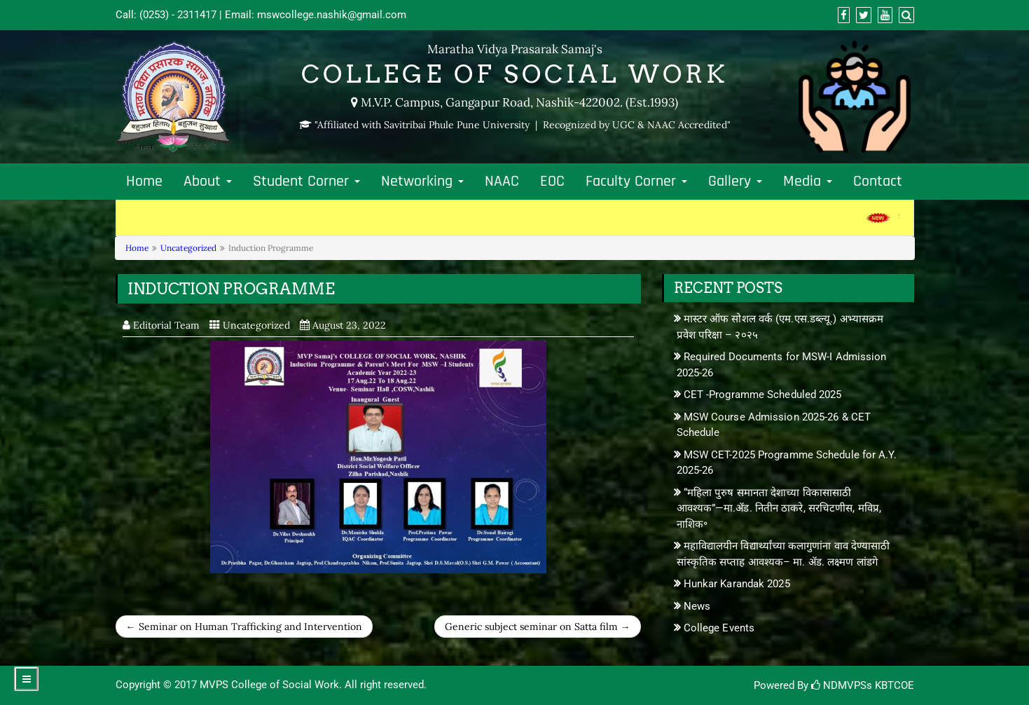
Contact (877, 181)
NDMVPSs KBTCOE (862, 685)
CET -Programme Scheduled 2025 (763, 394)
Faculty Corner (636, 181)
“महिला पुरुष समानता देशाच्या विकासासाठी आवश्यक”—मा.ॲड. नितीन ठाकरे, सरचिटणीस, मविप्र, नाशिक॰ (779, 508)
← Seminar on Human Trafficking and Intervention (244, 626)
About (208, 181)
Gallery (735, 181)
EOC (552, 181)
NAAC (502, 181)
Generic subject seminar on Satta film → (537, 626)
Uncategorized (188, 247)
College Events (719, 628)
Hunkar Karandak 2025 (737, 583)
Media (807, 181)
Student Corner (306, 181)
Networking (422, 181)
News (697, 606)
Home (144, 181)
